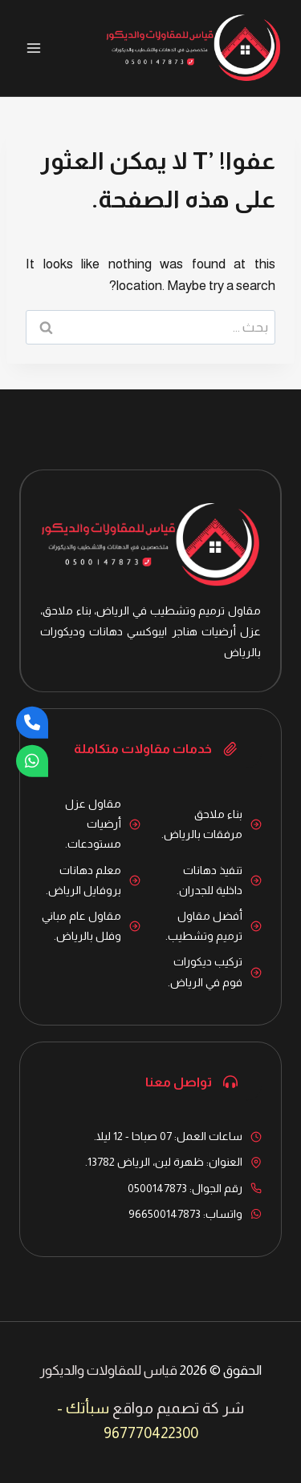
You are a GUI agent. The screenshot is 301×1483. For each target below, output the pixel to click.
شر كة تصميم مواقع (178, 1408)
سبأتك (87, 1408)
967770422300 (151, 1433)
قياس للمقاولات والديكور (108, 1370)
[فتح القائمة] (34, 47)
